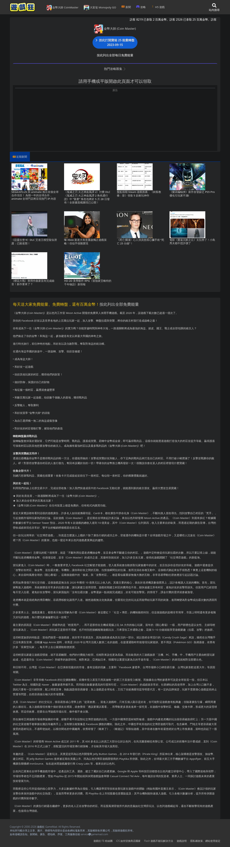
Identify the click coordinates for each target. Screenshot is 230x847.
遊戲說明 (182, 841)
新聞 (126, 7)
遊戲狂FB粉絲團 (103, 841)
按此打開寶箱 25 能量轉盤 (115, 42)
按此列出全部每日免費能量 (115, 55)
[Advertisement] (115, 117)
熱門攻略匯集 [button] (115, 69)
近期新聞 (21, 156)
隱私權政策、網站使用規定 (205, 841)
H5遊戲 (158, 7)
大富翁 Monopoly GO (100, 7)
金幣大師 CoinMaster (63, 7)
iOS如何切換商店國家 (128, 841)
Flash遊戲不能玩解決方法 (158, 841)
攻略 (141, 7)
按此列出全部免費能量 (119, 304)
